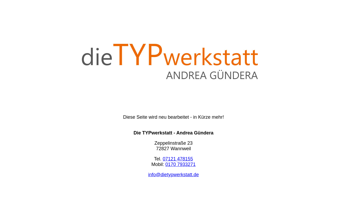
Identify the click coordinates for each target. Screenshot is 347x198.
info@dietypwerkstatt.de (173, 174)
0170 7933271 (180, 164)
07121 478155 (178, 158)
